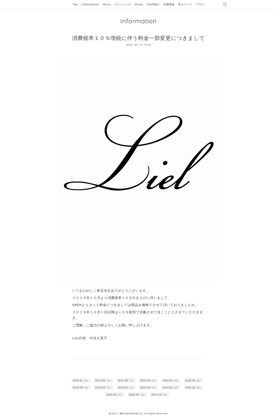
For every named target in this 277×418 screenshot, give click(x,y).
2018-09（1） (115, 394)
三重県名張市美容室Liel (130, 413)
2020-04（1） (171, 380)
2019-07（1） (126, 387)
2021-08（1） (126, 380)
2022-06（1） (103, 380)
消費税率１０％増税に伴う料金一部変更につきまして (138, 37)
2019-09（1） (81, 387)
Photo (139, 4)
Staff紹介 (153, 4)
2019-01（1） (171, 387)
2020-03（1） (193, 380)
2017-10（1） (159, 394)
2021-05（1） (148, 380)
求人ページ (185, 4)
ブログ (200, 4)
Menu (107, 4)
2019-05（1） (148, 387)
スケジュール (122, 4)
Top (75, 4)
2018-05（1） (137, 394)
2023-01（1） (81, 380)
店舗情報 (169, 4)
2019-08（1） (103, 387)
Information (90, 4)
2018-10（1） (193, 387)
